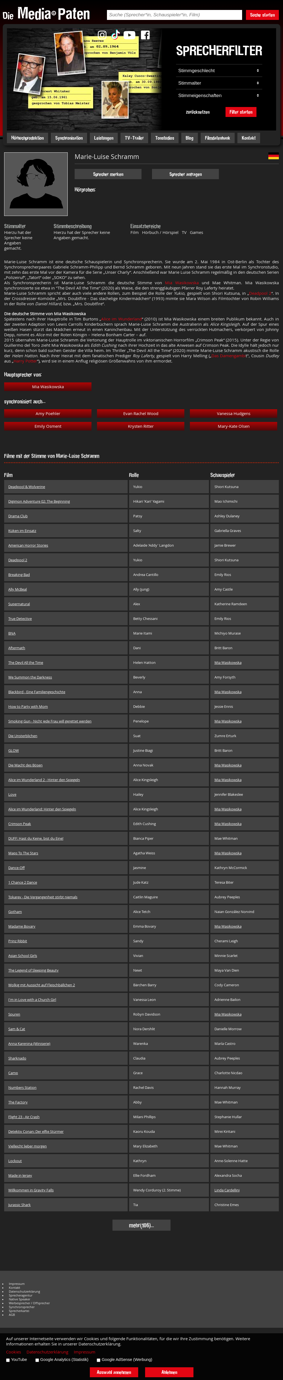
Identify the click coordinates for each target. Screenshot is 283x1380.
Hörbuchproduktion (27, 137)
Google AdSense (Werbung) (127, 1359)
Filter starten (241, 111)
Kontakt (249, 137)
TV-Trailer (134, 137)
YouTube (19, 1359)
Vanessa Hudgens (233, 413)
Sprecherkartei (19, 1311)
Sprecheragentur (20, 1295)
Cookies (13, 1352)
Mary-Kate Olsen (234, 426)
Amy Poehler (48, 413)
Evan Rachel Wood (140, 413)
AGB (12, 1315)
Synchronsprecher (22, 1307)
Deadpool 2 (260, 293)
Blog (189, 137)
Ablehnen (169, 1372)
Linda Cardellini (227, 1190)
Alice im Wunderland (121, 319)
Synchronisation (69, 137)
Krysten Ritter (141, 426)
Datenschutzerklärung (24, 1291)
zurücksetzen (197, 111)
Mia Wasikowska (182, 282)
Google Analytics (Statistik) (64, 1359)
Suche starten (262, 14)
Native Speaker (19, 1299)
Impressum (17, 1284)
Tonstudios (164, 137)
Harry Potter (25, 361)
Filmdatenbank (217, 137)
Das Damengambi (228, 355)
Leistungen (103, 137)
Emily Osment (48, 426)
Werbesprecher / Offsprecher (29, 1303)
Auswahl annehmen (114, 1372)
